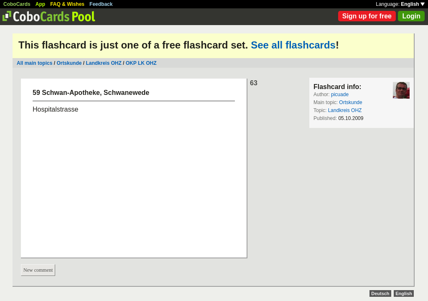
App (40, 4)
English (413, 4)
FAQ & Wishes (67, 4)
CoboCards (17, 4)
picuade (340, 94)
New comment (38, 270)
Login (411, 16)
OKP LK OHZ (141, 63)
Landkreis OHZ (103, 63)
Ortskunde (69, 63)
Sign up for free (367, 16)
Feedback (100, 4)
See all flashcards (293, 45)
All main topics (34, 63)
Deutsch (380, 293)
